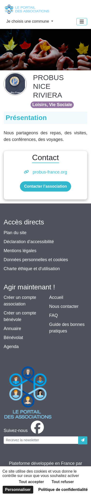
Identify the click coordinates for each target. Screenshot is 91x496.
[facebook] (25, 430)
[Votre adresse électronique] (41, 440)
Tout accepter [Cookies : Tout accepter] (31, 482)
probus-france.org (50, 172)
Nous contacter (64, 306)
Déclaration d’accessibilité (29, 241)
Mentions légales (20, 250)
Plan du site (15, 232)
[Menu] (81, 21)
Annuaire (12, 328)
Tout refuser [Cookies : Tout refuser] (62, 482)
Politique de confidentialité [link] (63, 489)
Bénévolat (13, 337)
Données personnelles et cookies (36, 259)
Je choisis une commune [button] (28, 21)
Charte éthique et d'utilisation (32, 268)
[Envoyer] (82, 440)
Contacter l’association (45, 186)
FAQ (53, 315)
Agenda (11, 346)
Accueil (56, 297)
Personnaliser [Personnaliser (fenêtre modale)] (18, 489)
